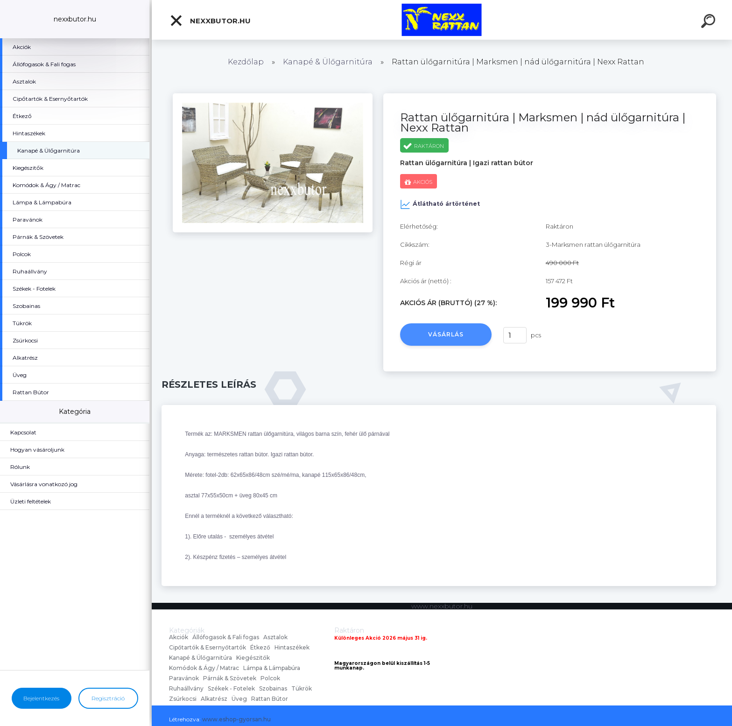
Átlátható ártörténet (440, 204)
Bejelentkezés (41, 698)
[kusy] (515, 335)
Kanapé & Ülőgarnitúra (328, 61)
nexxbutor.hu (210, 20)
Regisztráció (108, 698)
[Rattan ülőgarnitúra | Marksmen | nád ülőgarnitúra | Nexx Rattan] (273, 96)
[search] (709, 22)
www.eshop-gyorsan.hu (236, 719)
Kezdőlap (246, 61)
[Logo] (442, 20)
